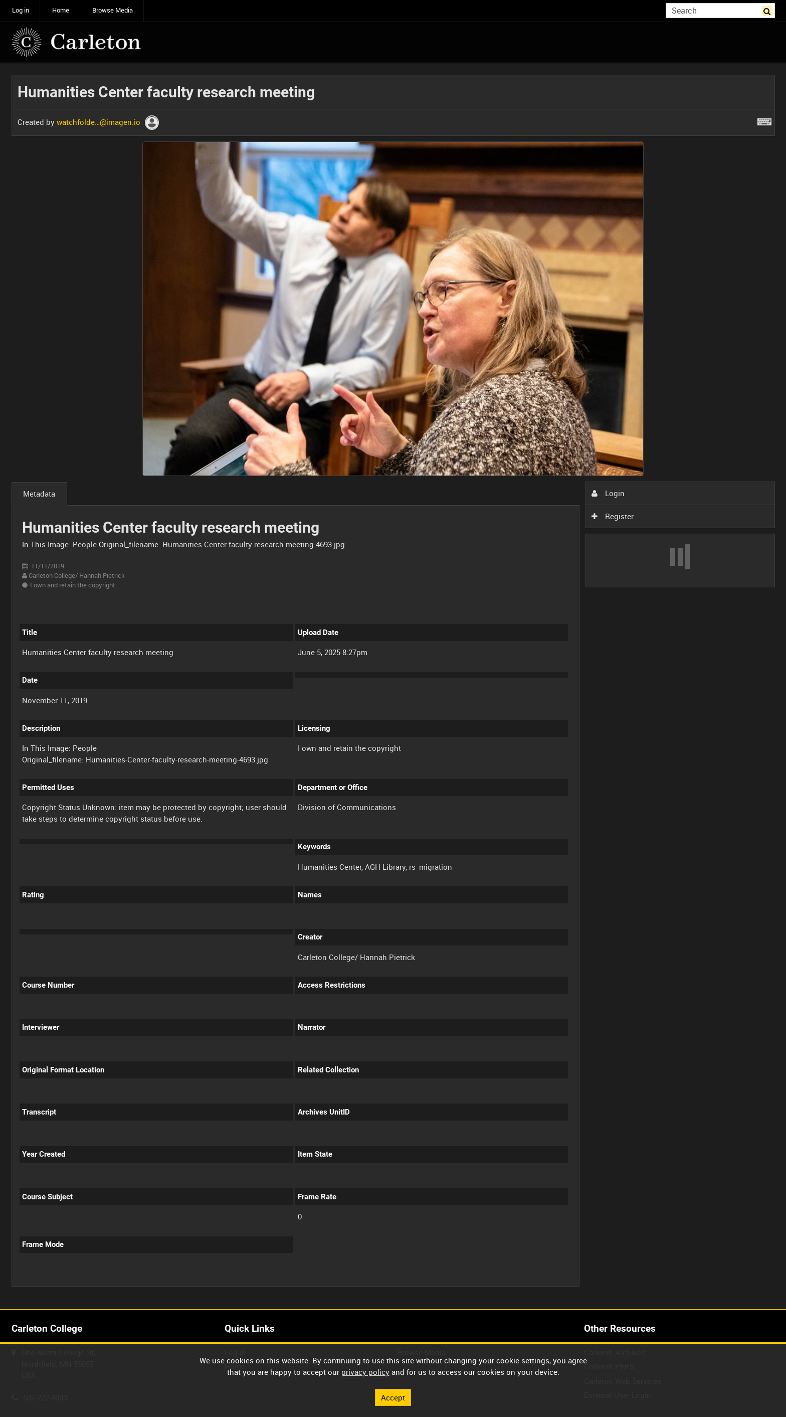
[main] (393, 686)
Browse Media (112, 10)
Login (608, 493)
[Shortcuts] (764, 119)
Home (60, 10)
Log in (20, 10)
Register (613, 516)
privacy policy (365, 1372)
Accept (393, 1397)
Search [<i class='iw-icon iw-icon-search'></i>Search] (768, 10)
